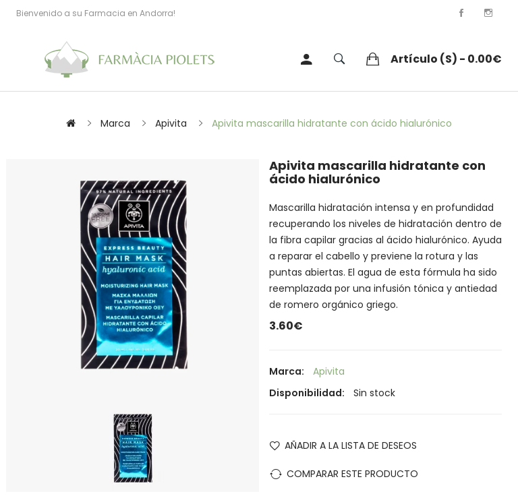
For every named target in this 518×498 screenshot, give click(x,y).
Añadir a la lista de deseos (351, 445)
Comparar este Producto (352, 473)
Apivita (171, 123)
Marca (115, 123)
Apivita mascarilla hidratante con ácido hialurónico (332, 123)
